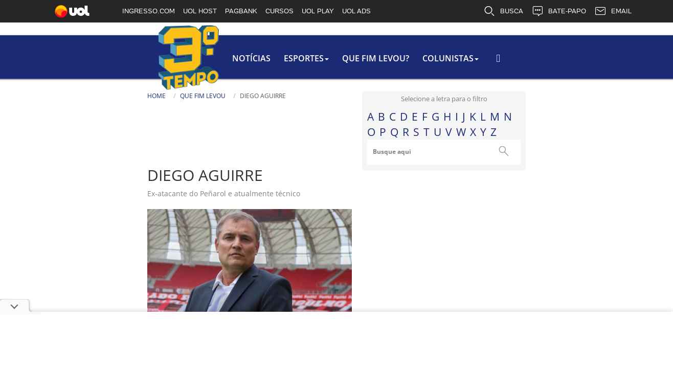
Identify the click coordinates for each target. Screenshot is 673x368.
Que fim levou (90, 95)
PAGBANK (241, 11)
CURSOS (279, 11)
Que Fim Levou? (265, 58)
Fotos (355, 256)
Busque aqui (504, 151)
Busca (485, 63)
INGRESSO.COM (148, 11)
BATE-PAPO (558, 11)
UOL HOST (200, 11)
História (363, 217)
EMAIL (613, 11)
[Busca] (564, 68)
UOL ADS (356, 11)
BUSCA (503, 11)
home (44, 95)
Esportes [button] (193, 58)
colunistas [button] (342, 58)
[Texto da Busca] (515, 65)
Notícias (137, 58)
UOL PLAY (318, 11)
